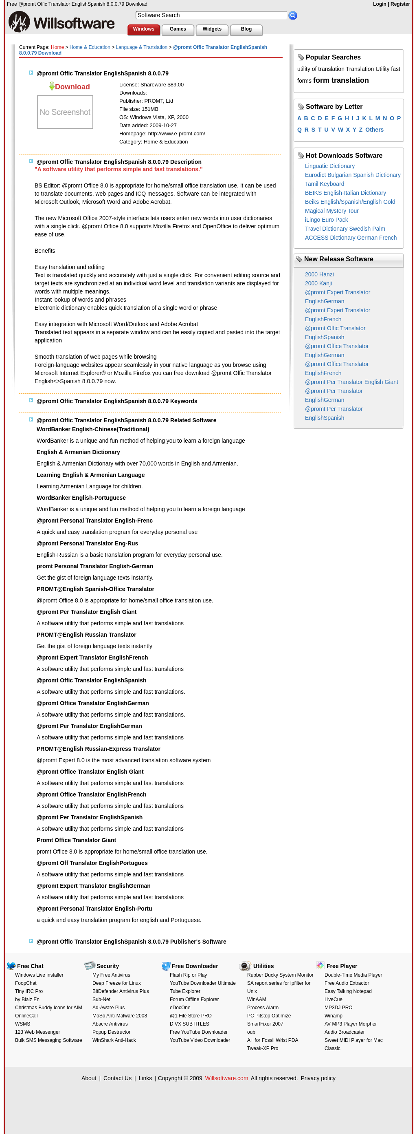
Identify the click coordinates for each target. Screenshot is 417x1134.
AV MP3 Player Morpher (351, 1024)
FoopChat (26, 983)
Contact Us (117, 1078)
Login (379, 4)
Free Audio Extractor (347, 983)
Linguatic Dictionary (330, 166)
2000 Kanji (318, 283)
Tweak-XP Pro (262, 1048)
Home (57, 47)
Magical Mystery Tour (332, 210)
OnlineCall (26, 1016)
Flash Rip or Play (188, 975)
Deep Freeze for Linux (116, 983)
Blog (246, 29)
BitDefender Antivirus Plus (120, 991)
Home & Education (90, 47)
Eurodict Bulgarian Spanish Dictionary (353, 175)
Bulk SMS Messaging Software (48, 1040)
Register (400, 4)
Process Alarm (263, 1007)
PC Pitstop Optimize (269, 1016)
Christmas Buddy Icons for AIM (48, 1007)
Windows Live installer (39, 975)
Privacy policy (318, 1078)
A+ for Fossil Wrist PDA (272, 1040)
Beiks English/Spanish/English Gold (350, 202)
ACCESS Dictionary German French (351, 237)
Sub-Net (101, 999)
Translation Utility (368, 69)
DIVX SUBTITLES (189, 1024)
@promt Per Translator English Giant (351, 382)
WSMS (22, 1024)
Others (374, 129)
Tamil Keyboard (325, 184)
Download (72, 87)
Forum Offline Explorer (194, 999)
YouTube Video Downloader (200, 1040)
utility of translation (321, 69)
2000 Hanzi (319, 274)
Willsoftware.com (226, 1078)
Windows (144, 29)
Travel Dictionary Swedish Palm (345, 228)
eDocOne (180, 1007)
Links (145, 1078)
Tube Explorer (185, 991)
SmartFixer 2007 (265, 1024)
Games (178, 29)
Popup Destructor (111, 1032)
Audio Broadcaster (345, 1032)
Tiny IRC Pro (29, 991)
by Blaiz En (27, 999)
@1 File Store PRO (191, 1016)
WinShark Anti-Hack (114, 1040)
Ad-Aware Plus (108, 1007)
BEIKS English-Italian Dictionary (345, 193)
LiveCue (333, 999)
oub (251, 1032)
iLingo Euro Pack (326, 219)
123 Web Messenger (37, 1032)
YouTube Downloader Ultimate (203, 983)
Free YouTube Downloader (199, 1032)
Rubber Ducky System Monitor (280, 975)
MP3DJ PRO (339, 1007)
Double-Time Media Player (353, 975)
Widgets (212, 29)
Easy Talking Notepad (348, 991)
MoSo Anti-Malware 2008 (119, 1016)
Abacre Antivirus (110, 1024)
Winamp (333, 1016)
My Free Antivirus (111, 975)
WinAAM (256, 999)
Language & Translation (142, 47)
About (89, 1078)
